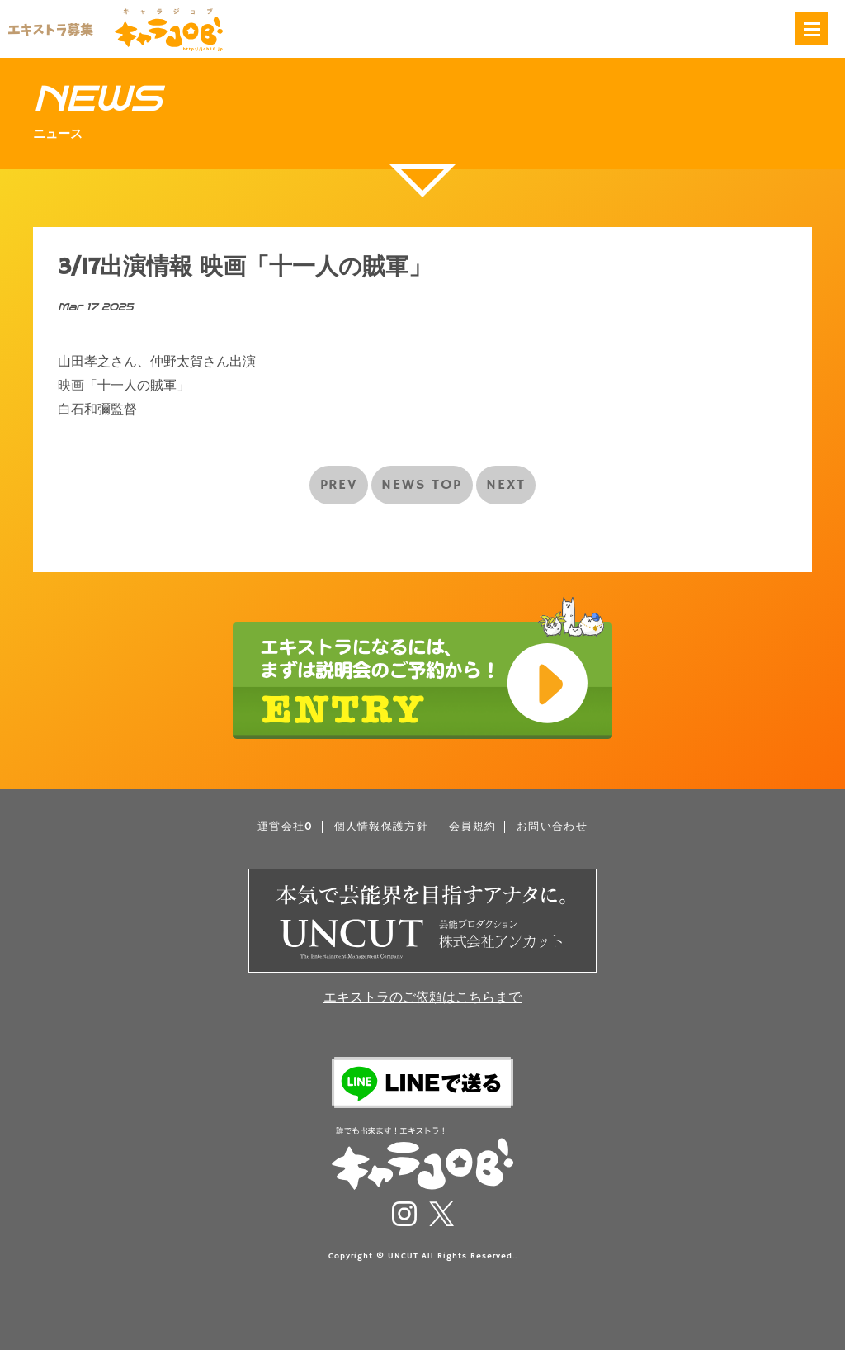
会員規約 (472, 827)
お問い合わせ (552, 827)
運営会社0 (285, 827)
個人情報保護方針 (381, 827)
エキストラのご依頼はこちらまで (422, 998)
